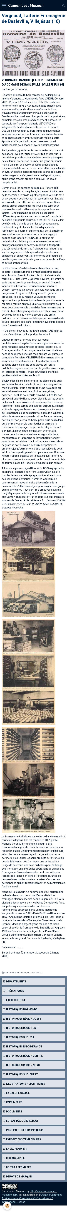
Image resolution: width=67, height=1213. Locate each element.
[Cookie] (7, 1206)
